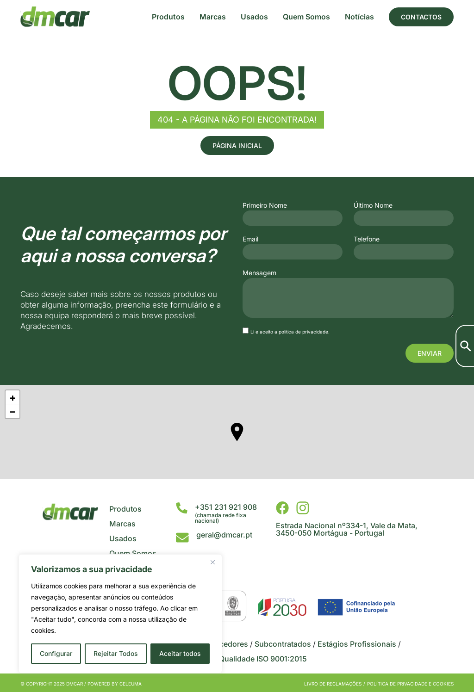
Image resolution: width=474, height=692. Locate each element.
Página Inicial (237, 145)
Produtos (168, 16)
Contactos (421, 17)
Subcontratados (283, 644)
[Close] (212, 562)
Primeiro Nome (265, 205)
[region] (120, 613)
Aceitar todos (180, 653)
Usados (254, 16)
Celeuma (130, 683)
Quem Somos (306, 16)
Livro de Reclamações (333, 683)
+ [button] (12, 397)
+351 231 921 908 (226, 507)
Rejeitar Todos (116, 653)
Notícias (359, 16)
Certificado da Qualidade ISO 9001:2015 (237, 658)
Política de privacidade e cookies (410, 683)
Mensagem (259, 273)
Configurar (56, 653)
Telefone (367, 239)
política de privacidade (303, 331)
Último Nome (373, 205)
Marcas (213, 16)
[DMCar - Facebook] (282, 507)
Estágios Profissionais (357, 644)
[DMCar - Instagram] (302, 507)
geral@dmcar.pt (224, 534)
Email (250, 239)
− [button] (12, 411)
